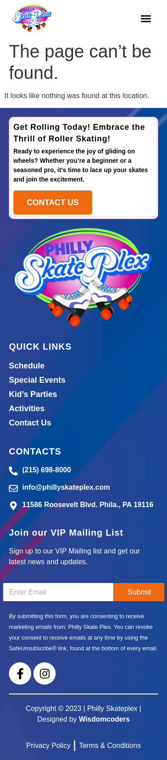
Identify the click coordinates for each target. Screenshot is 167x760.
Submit (139, 592)
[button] (145, 18)
